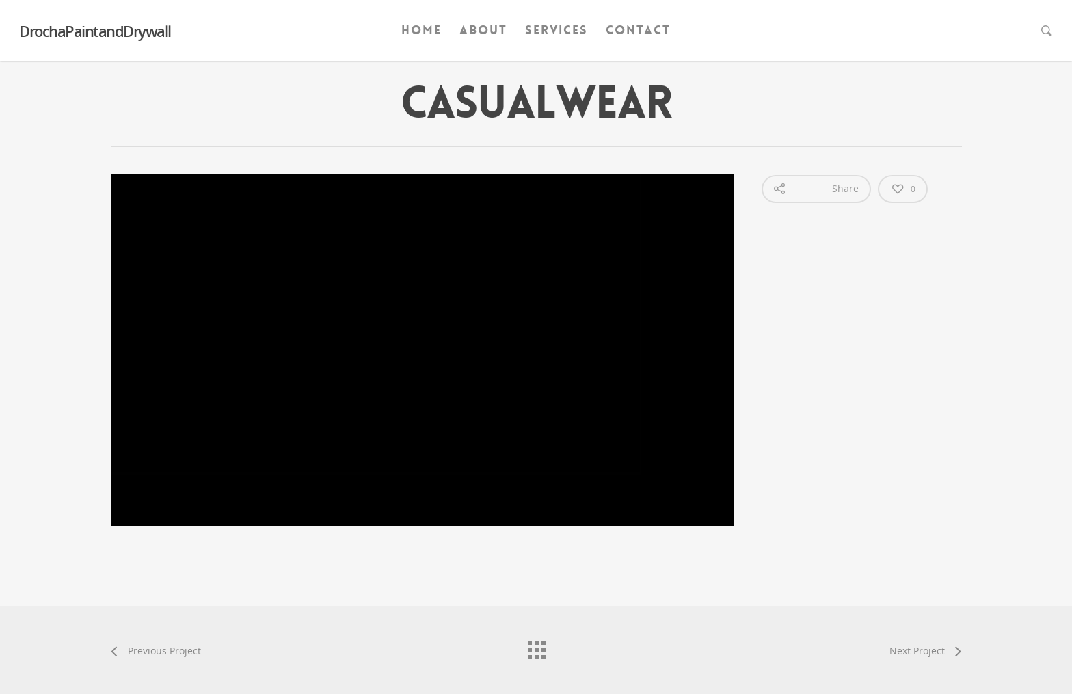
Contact (638, 30)
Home (421, 30)
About (483, 30)
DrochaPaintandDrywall (95, 30)
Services (556, 30)
